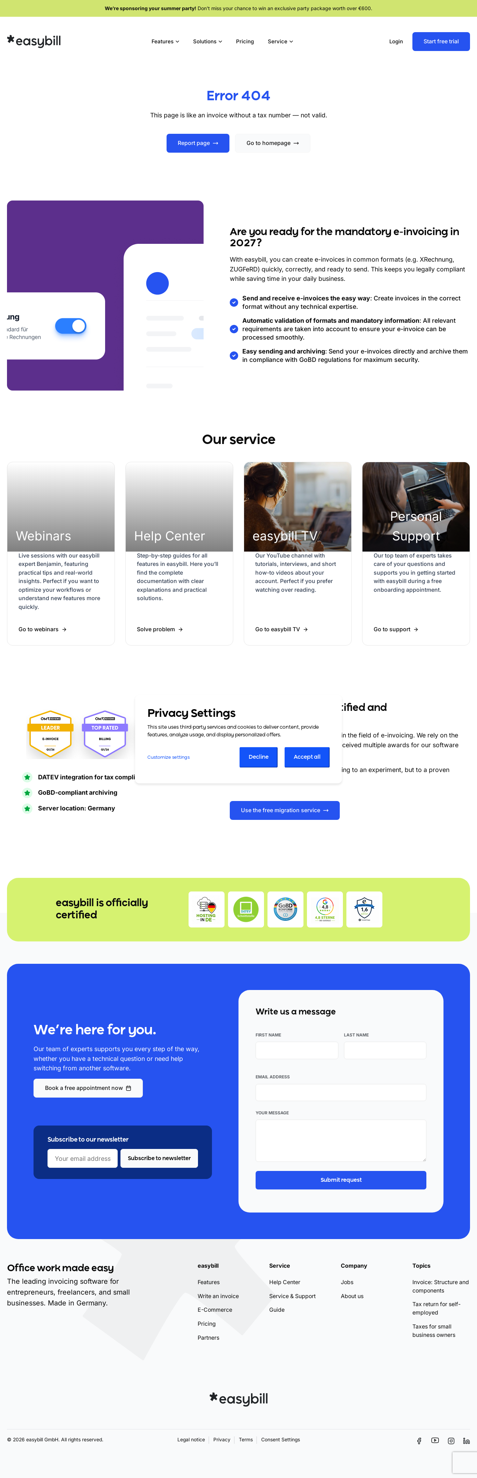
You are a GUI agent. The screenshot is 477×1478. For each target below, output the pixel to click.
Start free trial (441, 41)
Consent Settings (280, 1439)
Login (396, 41)
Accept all (307, 757)
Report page (194, 143)
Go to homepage (269, 143)
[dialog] (238, 739)
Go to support (392, 629)
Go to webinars (39, 629)
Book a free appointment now (84, 1088)
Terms (246, 1439)
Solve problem (156, 629)
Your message (272, 1112)
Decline (259, 757)
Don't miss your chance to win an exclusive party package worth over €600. (238, 8)
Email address (273, 1076)
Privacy (221, 1439)
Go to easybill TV (277, 629)
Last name (356, 1034)
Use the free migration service (280, 810)
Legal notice (191, 1439)
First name (268, 1034)
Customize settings (168, 757)
